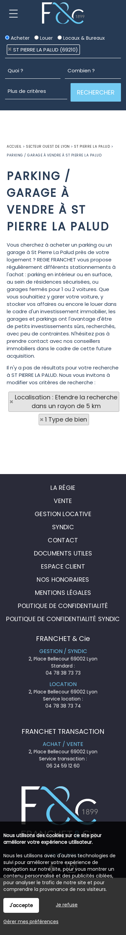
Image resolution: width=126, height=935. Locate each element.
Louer (43, 38)
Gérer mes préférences (30, 921)
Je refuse (67, 904)
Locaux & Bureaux (81, 38)
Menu (13, 13)
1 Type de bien (66, 419)
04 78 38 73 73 (63, 673)
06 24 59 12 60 (63, 765)
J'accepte (21, 905)
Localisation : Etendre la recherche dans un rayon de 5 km (66, 401)
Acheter (17, 38)
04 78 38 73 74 (63, 706)
